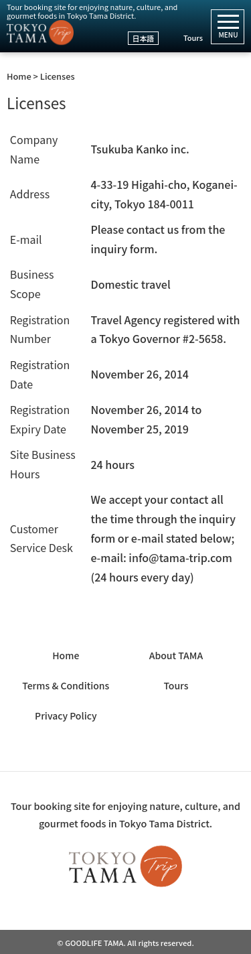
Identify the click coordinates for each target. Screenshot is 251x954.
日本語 (144, 38)
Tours (193, 37)
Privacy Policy (65, 715)
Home (65, 655)
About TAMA (176, 655)
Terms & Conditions (65, 685)
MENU (228, 30)
